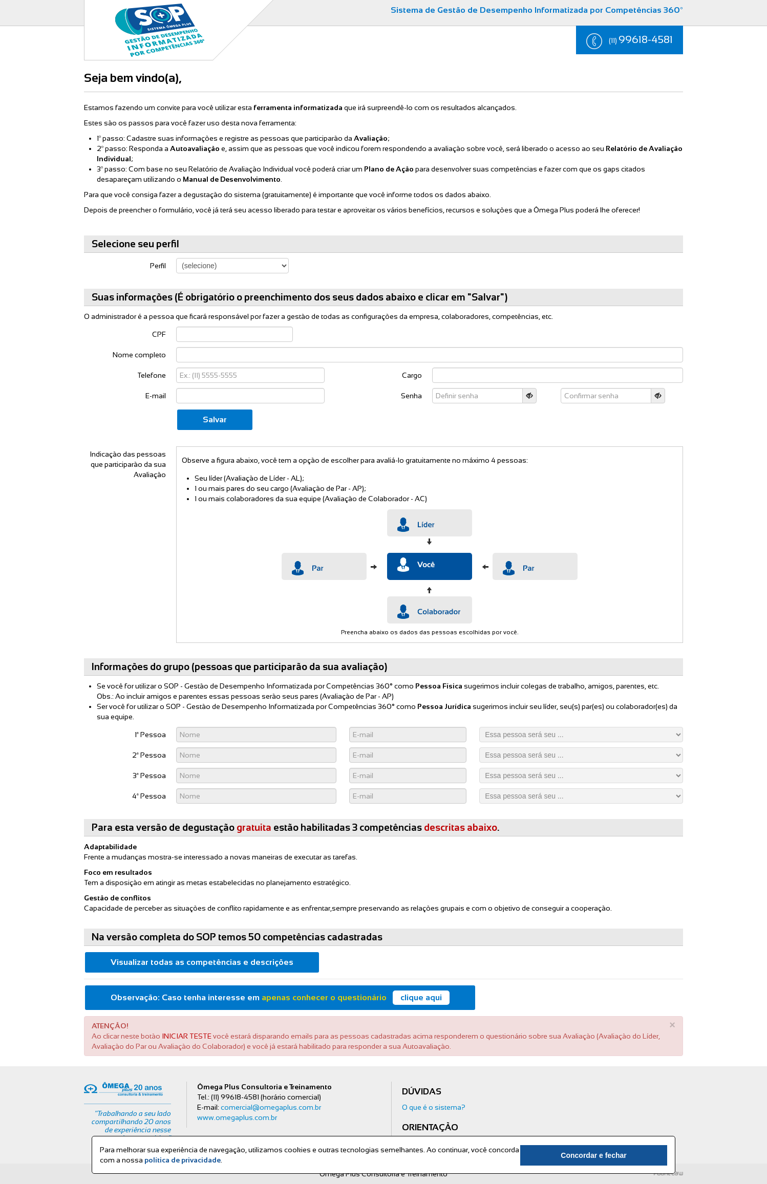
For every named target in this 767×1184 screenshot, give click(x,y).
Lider (429, 522)
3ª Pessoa (149, 775)
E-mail (155, 396)
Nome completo (139, 355)
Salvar (215, 419)
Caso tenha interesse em (280, 998)
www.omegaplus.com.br (237, 1117)
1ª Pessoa (150, 734)
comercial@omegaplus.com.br (271, 1107)
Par (324, 566)
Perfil (158, 266)
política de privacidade (182, 1160)
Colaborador (429, 609)
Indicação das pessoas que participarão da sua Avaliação (128, 464)
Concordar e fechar (610, 1155)
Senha (411, 396)
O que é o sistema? (433, 1107)
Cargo (412, 375)
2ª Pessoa (149, 755)
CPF (159, 334)
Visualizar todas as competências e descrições (202, 962)
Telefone (151, 375)
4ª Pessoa (149, 796)
